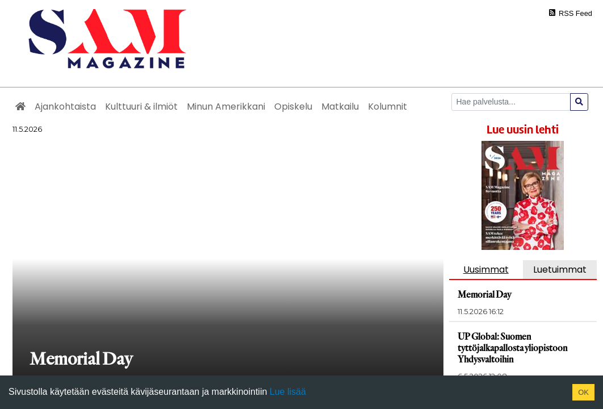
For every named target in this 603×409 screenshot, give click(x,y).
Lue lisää (286, 392)
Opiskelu (293, 106)
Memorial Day (487, 294)
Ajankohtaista (65, 106)
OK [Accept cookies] (583, 392)
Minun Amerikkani (226, 106)
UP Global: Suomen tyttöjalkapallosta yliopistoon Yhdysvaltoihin (517, 347)
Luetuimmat (560, 269)
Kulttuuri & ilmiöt (141, 106)
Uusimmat (486, 269)
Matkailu (340, 106)
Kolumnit (387, 106)
